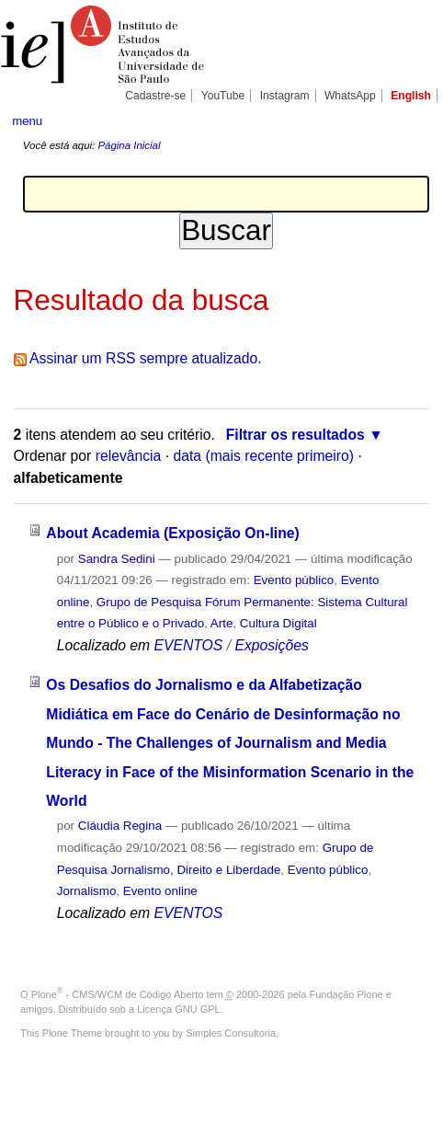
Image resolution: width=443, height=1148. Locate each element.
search (412, 119)
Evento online (160, 891)
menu (27, 121)
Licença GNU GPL (178, 1009)
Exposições (271, 645)
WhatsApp (350, 95)
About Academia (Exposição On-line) (172, 533)
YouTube (223, 95)
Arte (221, 623)
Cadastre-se (155, 95)
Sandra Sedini (116, 559)
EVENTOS (187, 645)
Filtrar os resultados (295, 434)
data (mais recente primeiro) (263, 456)
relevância (129, 456)
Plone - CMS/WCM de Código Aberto (117, 994)
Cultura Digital (278, 623)
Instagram (285, 95)
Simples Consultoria (231, 1033)
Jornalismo (87, 891)
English (411, 95)
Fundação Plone (346, 994)
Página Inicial (128, 145)
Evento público (294, 580)
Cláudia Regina (120, 825)
